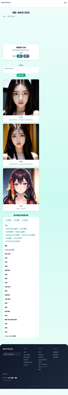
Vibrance (23, 208)
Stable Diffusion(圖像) (12, 228)
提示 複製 (21, 75)
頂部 (25, 352)
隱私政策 (55, 354)
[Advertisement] (35, 31)
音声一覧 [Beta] (42, 364)
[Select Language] (12, 354)
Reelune (10, 378)
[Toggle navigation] (65, 2)
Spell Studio (6, 2)
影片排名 (26, 365)
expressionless (21, 69)
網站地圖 (55, 357)
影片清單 (40, 357)
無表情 (21, 117)
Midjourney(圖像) (20, 232)
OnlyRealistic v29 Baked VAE (26, 119)
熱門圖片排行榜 (28, 362)
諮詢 (39, 369)
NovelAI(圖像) (9, 232)
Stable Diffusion (13, 119)
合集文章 (40, 354)
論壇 (39, 352)
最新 (19, 56)
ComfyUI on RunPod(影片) (13, 241)
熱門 (26, 56)
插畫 (17, 220)
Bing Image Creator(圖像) (13, 235)
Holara (18, 208)
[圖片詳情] (21, 97)
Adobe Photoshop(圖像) (28, 235)
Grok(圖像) (9, 238)
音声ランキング (42, 367)
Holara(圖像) (23, 228)
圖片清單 (26, 360)
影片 (25, 220)
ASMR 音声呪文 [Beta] (42, 361)
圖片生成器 (27, 357)
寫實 (8, 220)
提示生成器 (27, 354)
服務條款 (55, 352)
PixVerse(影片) (18, 238)
